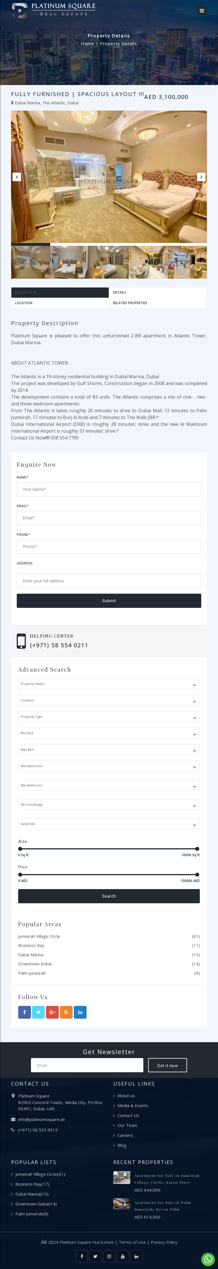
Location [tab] (23, 303)
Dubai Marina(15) (32, 1194)
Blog (122, 1145)
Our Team (127, 1125)
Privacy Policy (164, 1242)
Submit (109, 600)
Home (87, 43)
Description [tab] (26, 292)
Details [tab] (119, 292)
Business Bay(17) (32, 1184)
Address (25, 563)
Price (23, 867)
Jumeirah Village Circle (39, 936)
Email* (22, 506)
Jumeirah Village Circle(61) (40, 1174)
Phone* (23, 535)
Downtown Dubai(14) (36, 1204)
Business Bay (31, 945)
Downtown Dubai (35, 963)
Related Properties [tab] (130, 303)
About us (126, 1095)
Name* (22, 477)
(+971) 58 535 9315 (38, 1130)
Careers (125, 1135)
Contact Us (128, 1115)
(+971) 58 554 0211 (59, 645)
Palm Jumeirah (32, 973)
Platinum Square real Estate (87, 1242)
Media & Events (133, 1105)
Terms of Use (132, 1242)
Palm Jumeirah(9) (31, 1214)
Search (109, 896)
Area (22, 841)
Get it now (167, 1065)
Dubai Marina (30, 954)
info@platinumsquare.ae (41, 1119)
